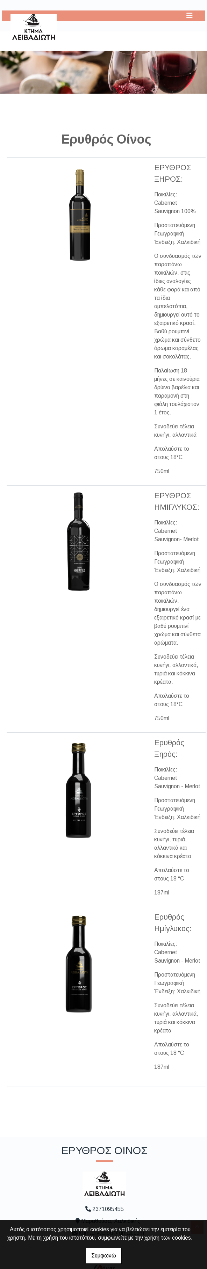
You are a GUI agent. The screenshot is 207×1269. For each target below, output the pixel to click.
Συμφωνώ (103, 1256)
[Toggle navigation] (189, 15)
